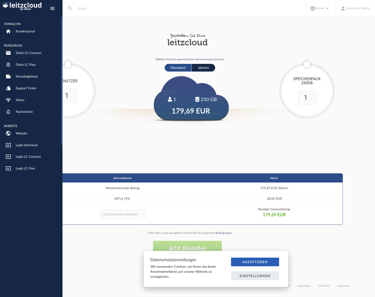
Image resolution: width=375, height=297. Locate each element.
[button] (320, 8)
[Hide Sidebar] (52, 8)
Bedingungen (255, 233)
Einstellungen (255, 276)
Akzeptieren (255, 262)
